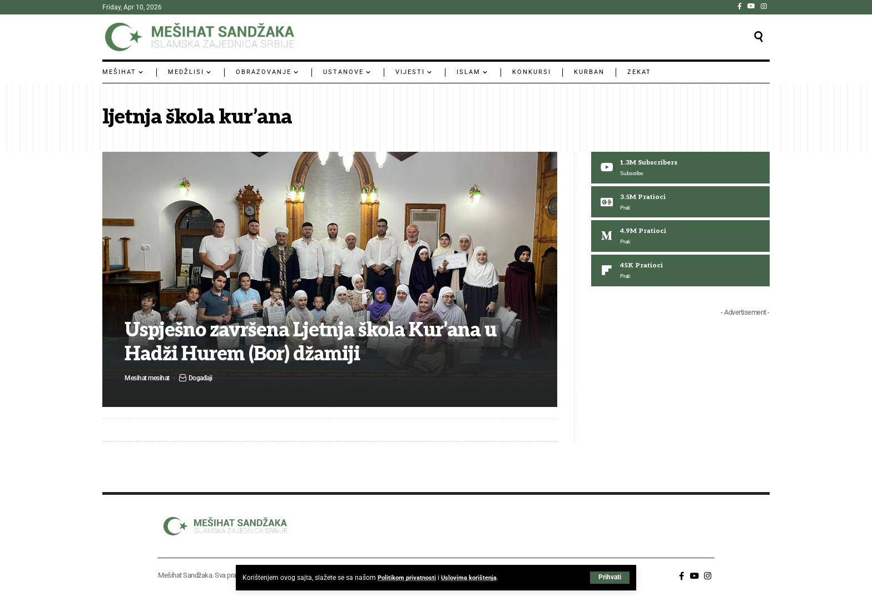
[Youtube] (680, 168)
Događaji (205, 378)
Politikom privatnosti (408, 578)
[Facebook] (740, 6)
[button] (610, 578)
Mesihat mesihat (149, 378)
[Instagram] (764, 6)
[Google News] (680, 203)
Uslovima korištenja (473, 578)
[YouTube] (751, 6)
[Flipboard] (680, 272)
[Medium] (680, 237)
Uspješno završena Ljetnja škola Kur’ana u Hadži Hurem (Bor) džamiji (318, 342)
